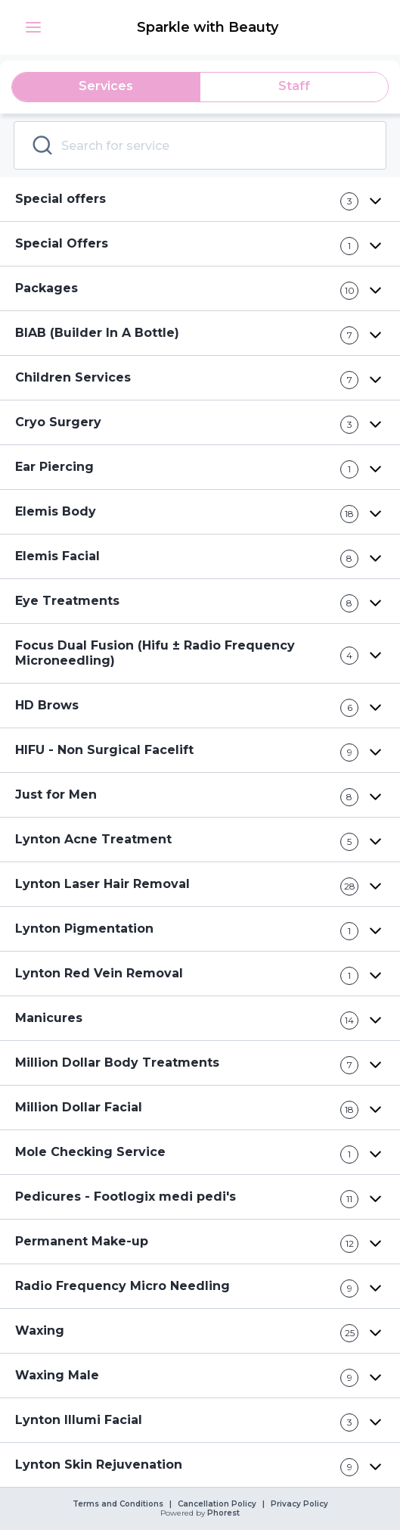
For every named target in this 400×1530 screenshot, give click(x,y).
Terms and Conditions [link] (118, 1504)
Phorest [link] (222, 1513)
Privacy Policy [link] (299, 1504)
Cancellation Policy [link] (217, 1504)
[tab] (106, 87)
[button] (33, 27)
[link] (209, 27)
